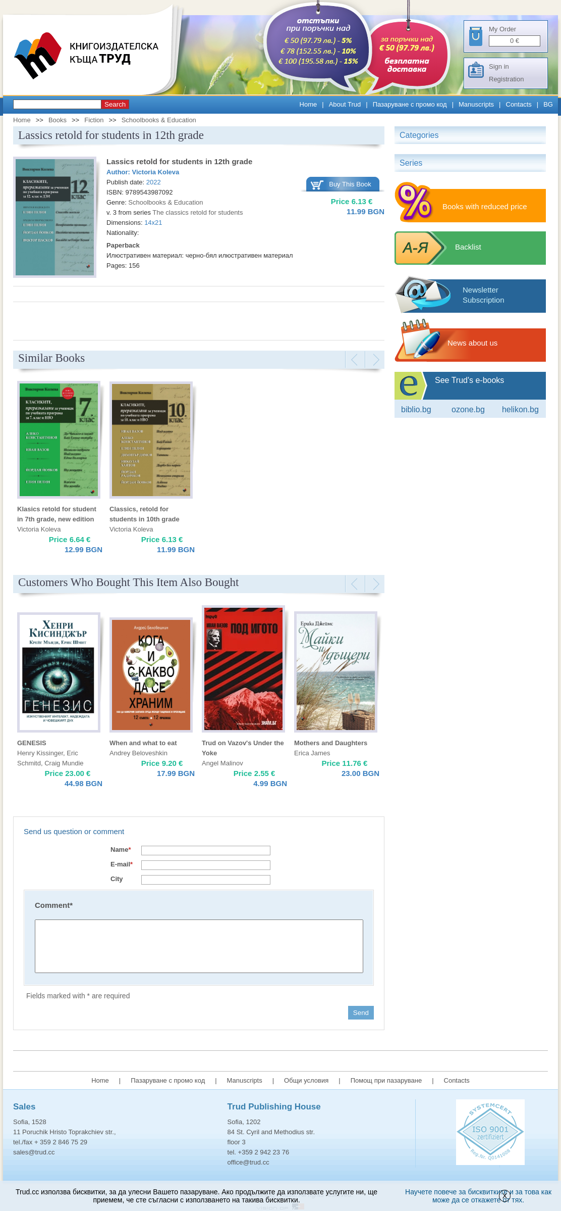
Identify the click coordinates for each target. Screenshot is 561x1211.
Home (308, 104)
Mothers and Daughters (330, 743)
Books (57, 120)
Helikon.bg (520, 409)
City (116, 879)
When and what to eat (143, 743)
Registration (506, 79)
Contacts (519, 104)
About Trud (345, 104)
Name (120, 849)
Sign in (499, 66)
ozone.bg (468, 409)
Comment (54, 905)
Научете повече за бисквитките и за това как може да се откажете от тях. (478, 1196)
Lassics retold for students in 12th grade (179, 161)
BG (548, 104)
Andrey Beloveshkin (138, 753)
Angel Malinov (222, 763)
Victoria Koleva (156, 172)
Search (115, 104)
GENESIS (31, 743)
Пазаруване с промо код (410, 104)
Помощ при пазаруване (386, 1080)
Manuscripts (476, 104)
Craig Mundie (63, 763)
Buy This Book (350, 184)
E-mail (121, 864)
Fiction (93, 120)
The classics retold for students (197, 212)
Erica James (312, 753)
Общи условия (306, 1080)
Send (361, 1012)
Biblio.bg (416, 409)
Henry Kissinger (40, 753)
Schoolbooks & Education (159, 120)
